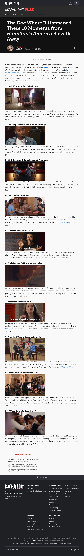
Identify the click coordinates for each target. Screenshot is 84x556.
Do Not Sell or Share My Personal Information (50, 541)
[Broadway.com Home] (12, 3)
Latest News (69, 491)
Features (31, 15)
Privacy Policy (12, 538)
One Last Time (68, 367)
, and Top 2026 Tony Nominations (22, 470)
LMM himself (10, 329)
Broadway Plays (54, 494)
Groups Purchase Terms (58, 538)
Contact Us (9, 492)
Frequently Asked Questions (36, 491)
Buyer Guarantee (54, 526)
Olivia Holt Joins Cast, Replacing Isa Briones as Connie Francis (23, 460)
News (7, 15)
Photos (15, 15)
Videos (23, 15)
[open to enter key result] (76, 3)
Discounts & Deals (55, 510)
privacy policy (43, 543)
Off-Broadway (53, 508)
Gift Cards (30, 526)
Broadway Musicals (55, 491)
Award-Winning (54, 505)
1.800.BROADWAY (17, 494)
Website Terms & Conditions (25, 538)
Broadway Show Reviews (35, 529)
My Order (30, 488)
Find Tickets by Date (55, 488)
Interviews (41, 15)
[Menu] (70, 3)
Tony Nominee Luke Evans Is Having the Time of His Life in (22, 465)
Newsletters (31, 518)
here (18, 73)
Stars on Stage (54, 497)
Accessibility (53, 524)
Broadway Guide (32, 521)
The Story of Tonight (63, 222)
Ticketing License (71, 538)
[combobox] (75, 3)
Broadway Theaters (33, 524)
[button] (75, 49)
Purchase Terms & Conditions (42, 538)
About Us (52, 518)
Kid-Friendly (53, 499)
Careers (51, 521)
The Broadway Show (72, 488)
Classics (51, 502)
